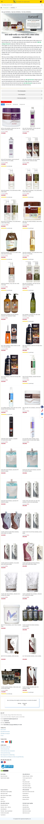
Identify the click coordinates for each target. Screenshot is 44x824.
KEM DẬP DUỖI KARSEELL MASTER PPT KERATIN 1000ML (9, 501)
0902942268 (6, 720)
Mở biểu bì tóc (25, 795)
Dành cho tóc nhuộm (27, 811)
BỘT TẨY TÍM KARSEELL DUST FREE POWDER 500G (11, 625)
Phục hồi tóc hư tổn (26, 783)
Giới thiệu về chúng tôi (5, 733)
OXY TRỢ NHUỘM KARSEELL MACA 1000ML (32, 656)
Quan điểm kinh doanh (5, 731)
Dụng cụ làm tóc (4, 789)
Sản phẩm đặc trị (26, 774)
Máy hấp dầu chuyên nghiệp (6, 791)
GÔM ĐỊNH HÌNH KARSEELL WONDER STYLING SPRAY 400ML (9, 439)
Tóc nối (2, 799)
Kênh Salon (3, 774)
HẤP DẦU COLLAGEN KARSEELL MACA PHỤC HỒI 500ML (32, 222)
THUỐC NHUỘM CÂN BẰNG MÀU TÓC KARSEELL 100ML (31, 688)
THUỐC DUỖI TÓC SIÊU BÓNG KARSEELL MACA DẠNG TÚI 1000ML (10, 532)
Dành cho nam (25, 805)
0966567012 (7, 722)
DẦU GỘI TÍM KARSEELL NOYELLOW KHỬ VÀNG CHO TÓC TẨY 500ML (31, 129)
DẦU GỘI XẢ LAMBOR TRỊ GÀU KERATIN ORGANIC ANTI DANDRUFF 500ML (9, 315)
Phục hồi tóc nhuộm (26, 785)
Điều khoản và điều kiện (5, 746)
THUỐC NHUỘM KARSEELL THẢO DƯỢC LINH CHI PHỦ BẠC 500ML (11, 688)
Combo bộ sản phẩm (5, 812)
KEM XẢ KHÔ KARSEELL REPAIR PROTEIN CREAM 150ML (32, 377)
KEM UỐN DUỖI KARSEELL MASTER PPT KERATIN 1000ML (10, 470)
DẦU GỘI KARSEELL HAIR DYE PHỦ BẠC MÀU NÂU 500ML (32, 346)
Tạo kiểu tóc (3, 814)
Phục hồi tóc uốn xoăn (27, 787)
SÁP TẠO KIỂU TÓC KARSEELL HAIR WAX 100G (31, 408)
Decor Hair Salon (4, 776)
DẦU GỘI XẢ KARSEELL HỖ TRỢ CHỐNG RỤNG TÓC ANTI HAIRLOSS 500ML (31, 160)
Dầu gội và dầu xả (4, 805)
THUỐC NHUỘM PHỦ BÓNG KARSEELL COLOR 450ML (31, 625)
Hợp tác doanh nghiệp (5, 778)
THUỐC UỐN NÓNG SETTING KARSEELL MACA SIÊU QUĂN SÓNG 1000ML (31, 563)
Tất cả (3, 104)
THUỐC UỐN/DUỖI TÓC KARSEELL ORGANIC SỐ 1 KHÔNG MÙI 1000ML (32, 594)
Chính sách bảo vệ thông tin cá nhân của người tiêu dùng (12, 756)
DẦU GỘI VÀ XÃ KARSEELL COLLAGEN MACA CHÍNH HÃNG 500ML (32, 191)
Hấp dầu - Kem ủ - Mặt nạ (6, 807)
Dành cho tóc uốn (26, 812)
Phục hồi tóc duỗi (26, 781)
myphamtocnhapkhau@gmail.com (10, 718)
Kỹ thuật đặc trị (26, 793)
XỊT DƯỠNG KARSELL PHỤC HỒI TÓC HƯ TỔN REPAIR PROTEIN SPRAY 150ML (11, 408)
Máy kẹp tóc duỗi (4, 793)
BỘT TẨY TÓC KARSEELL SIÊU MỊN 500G (10, 656)
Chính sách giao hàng (5, 748)
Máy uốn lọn (3, 797)
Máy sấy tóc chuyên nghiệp (6, 795)
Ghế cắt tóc (3, 801)
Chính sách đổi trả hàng (5, 752)
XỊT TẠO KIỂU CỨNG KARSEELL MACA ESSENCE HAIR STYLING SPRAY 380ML (31, 439)
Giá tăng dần (15, 104)
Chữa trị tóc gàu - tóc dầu (28, 776)
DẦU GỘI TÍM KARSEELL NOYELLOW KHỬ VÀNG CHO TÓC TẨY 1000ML (10, 160)
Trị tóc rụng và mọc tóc (27, 778)
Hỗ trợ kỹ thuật (26, 789)
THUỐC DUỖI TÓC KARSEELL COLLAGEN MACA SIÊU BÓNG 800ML (10, 563)
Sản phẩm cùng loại (5, 803)
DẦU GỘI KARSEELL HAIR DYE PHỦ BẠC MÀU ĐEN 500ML (11, 377)
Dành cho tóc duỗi (26, 809)
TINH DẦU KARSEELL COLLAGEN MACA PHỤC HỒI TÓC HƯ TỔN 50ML (32, 253)
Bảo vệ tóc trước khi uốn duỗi (28, 791)
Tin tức (2, 735)
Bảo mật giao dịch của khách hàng (7, 754)
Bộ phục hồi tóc (26, 799)
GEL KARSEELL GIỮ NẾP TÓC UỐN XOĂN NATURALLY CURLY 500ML (31, 315)
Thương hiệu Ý (6, 7)
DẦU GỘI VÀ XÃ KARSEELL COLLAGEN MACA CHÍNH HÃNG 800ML (10, 222)
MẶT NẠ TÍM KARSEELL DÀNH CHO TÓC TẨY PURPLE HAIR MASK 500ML (10, 129)
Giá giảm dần (22, 104)
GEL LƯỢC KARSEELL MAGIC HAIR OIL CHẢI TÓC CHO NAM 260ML (10, 346)
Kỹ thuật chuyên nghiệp (28, 803)
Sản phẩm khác (26, 807)
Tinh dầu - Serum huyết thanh (6, 811)
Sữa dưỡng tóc (4, 809)
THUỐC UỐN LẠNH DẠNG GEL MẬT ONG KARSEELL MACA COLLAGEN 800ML (31, 501)
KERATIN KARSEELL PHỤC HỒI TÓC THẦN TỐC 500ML (10, 284)
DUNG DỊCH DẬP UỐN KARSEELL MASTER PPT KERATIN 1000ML (32, 470)
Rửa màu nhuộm (26, 797)
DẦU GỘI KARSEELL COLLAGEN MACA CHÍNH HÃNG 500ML (11, 191)
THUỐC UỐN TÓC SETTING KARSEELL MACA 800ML (32, 532)
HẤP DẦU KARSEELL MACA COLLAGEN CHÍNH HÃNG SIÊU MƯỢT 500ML (11, 253)
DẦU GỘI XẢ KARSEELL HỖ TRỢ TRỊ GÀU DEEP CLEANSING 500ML (31, 284)
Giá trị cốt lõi (3, 729)
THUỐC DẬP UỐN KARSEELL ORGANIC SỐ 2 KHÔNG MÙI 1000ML (10, 594)
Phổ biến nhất (8, 104)
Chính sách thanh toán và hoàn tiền (8, 750)
